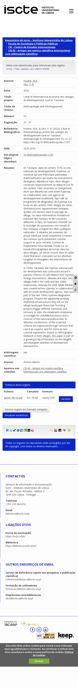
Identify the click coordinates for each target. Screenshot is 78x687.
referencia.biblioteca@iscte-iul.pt (23, 579)
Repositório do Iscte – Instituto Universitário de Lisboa (39, 40)
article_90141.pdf (13, 397)
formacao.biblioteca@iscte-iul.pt (23, 589)
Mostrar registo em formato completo (26, 409)
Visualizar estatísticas (16, 415)
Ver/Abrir (66, 399)
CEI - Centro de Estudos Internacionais (31, 47)
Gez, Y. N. (29, 84)
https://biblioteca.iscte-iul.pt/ (21, 545)
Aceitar (39, 661)
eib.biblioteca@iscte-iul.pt (19, 598)
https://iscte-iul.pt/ (15, 536)
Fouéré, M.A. (31, 80)
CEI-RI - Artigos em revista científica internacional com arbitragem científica (45, 370)
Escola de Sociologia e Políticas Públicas (33, 43)
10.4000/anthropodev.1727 (38, 154)
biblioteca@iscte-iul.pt (18, 513)
